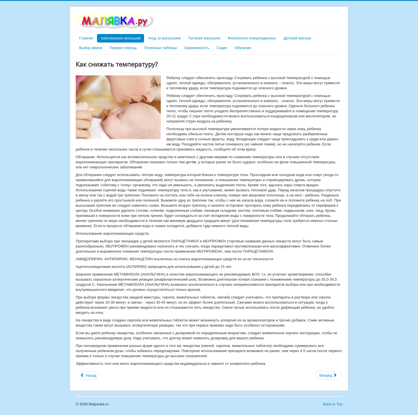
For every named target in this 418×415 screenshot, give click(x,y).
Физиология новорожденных (252, 38)
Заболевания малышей (120, 38)
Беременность (196, 48)
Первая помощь (123, 48)
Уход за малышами (164, 38)
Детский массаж (297, 38)
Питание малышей (204, 38)
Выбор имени (90, 48)
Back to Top (332, 404)
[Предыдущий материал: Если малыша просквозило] (88, 375)
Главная (86, 38)
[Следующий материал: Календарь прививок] (328, 375)
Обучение (243, 48)
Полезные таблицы (160, 48)
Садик (222, 48)
